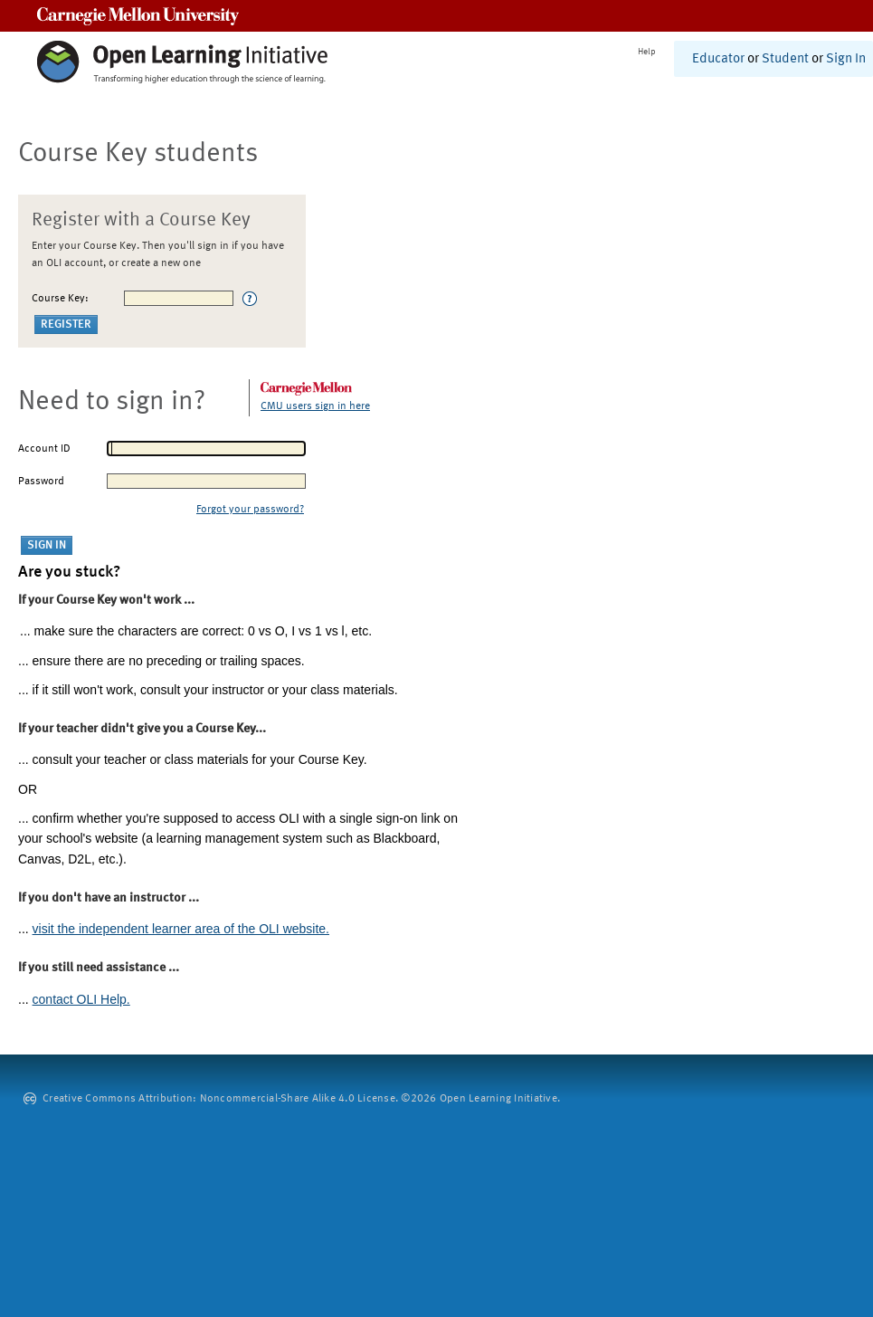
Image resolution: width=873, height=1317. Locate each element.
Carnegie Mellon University (138, 16)
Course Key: (60, 298)
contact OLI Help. (81, 999)
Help (647, 51)
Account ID (44, 449)
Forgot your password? (250, 509)
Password (41, 481)
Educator (718, 59)
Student (785, 59)
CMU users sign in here (315, 406)
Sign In (846, 59)
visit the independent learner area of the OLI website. (181, 928)
